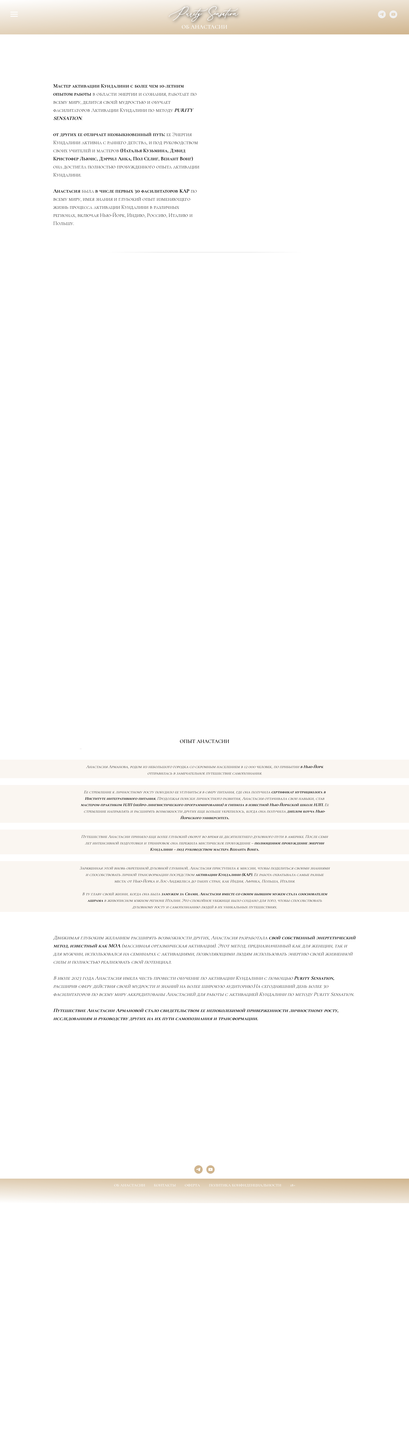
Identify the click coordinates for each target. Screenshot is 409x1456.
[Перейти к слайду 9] (223, 881)
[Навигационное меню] (14, 14)
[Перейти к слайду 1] (186, 881)
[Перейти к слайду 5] (204, 881)
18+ (292, 1325)
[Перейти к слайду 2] (190, 881)
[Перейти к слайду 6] (209, 881)
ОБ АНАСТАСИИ (129, 1325)
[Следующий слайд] (399, 818)
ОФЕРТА (192, 1325)
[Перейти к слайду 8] (219, 881)
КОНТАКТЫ (165, 1325)
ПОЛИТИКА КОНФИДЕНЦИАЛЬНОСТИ (245, 1325)
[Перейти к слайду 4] (200, 881)
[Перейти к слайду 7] (214, 881)
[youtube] (393, 17)
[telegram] (382, 17)
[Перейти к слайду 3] (195, 881)
